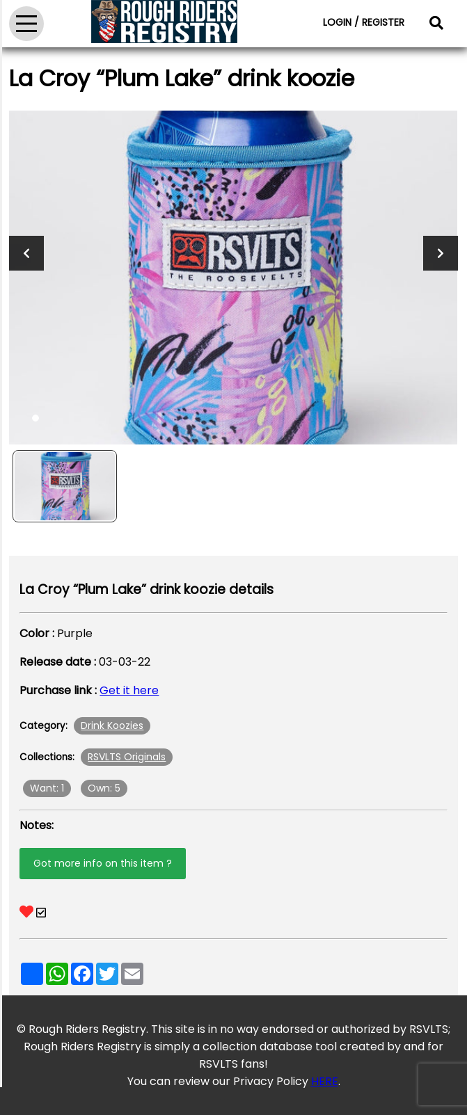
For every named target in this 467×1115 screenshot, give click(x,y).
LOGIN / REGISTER (363, 22)
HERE (324, 1081)
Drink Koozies (112, 725)
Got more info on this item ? (102, 863)
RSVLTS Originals (127, 757)
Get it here (129, 690)
